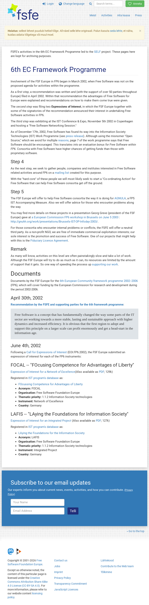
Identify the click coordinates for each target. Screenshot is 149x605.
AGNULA (120, 198)
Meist (93, 15)
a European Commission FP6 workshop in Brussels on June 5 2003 (75, 217)
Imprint (58, 572)
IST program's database (43, 378)
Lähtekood (107, 560)
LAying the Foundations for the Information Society (51, 433)
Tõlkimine (106, 572)
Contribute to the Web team (117, 566)
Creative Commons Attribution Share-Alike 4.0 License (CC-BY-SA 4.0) (28, 581)
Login (48, 3)
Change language (71, 3)
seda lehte (116, 30)
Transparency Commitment (70, 583)
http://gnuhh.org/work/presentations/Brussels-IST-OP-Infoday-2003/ (54, 221)
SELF (97, 52)
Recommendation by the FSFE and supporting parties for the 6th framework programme (67, 304)
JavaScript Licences (66, 589)
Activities (106, 15)
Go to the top (136, 531)
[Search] (90, 4)
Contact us (60, 560)
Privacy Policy (62, 577)
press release (74, 136)
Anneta (135, 3)
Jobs (57, 566)
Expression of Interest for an (41, 420)
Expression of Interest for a (43, 372)
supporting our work (105, 264)
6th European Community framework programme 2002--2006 (99, 281)
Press (138, 15)
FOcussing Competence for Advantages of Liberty (50, 384)
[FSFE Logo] (23, 12)
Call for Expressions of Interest (46, 352)
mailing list (62, 172)
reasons (63, 140)
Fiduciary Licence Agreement (49, 240)
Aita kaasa (123, 15)
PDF (101, 372)
